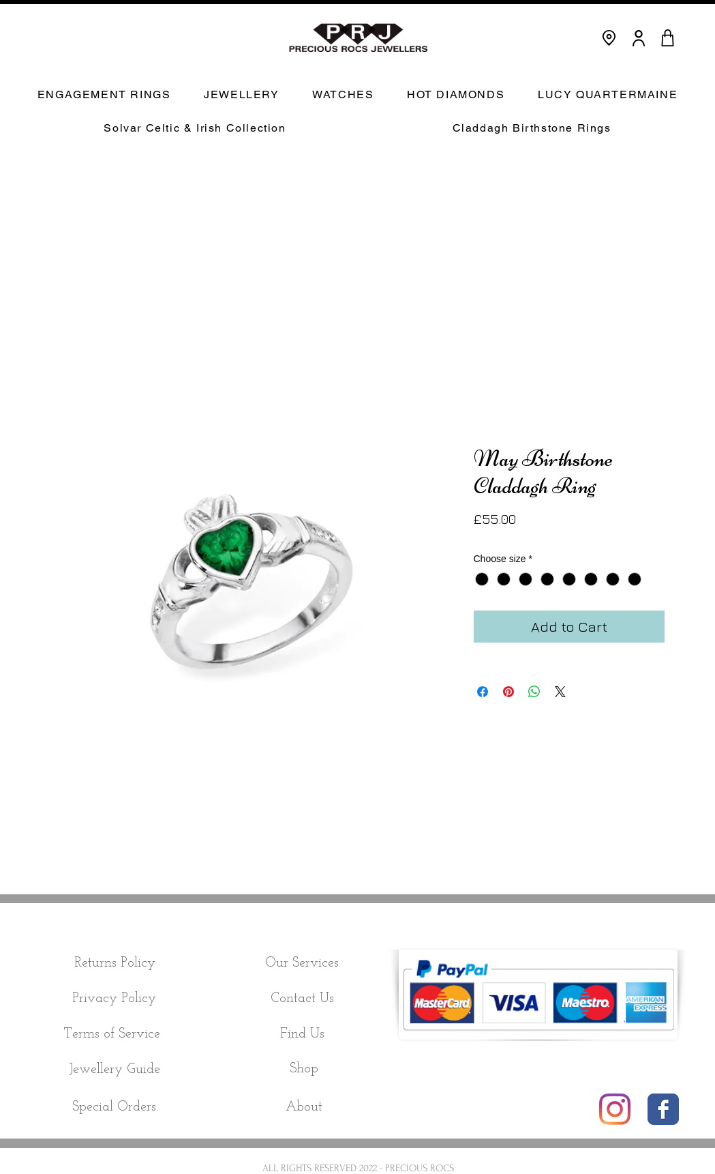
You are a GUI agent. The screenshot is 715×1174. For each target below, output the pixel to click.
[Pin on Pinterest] (508, 692)
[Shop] (304, 1069)
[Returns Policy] (115, 963)
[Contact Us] (302, 998)
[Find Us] (302, 1034)
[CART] (668, 37)
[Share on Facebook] (482, 692)
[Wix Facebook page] (663, 1109)
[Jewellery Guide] (115, 1070)
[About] (304, 1107)
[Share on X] (560, 692)
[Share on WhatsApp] (534, 692)
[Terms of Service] (112, 1034)
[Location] (609, 38)
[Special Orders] (114, 1107)
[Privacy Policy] (114, 998)
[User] (638, 38)
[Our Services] (302, 963)
